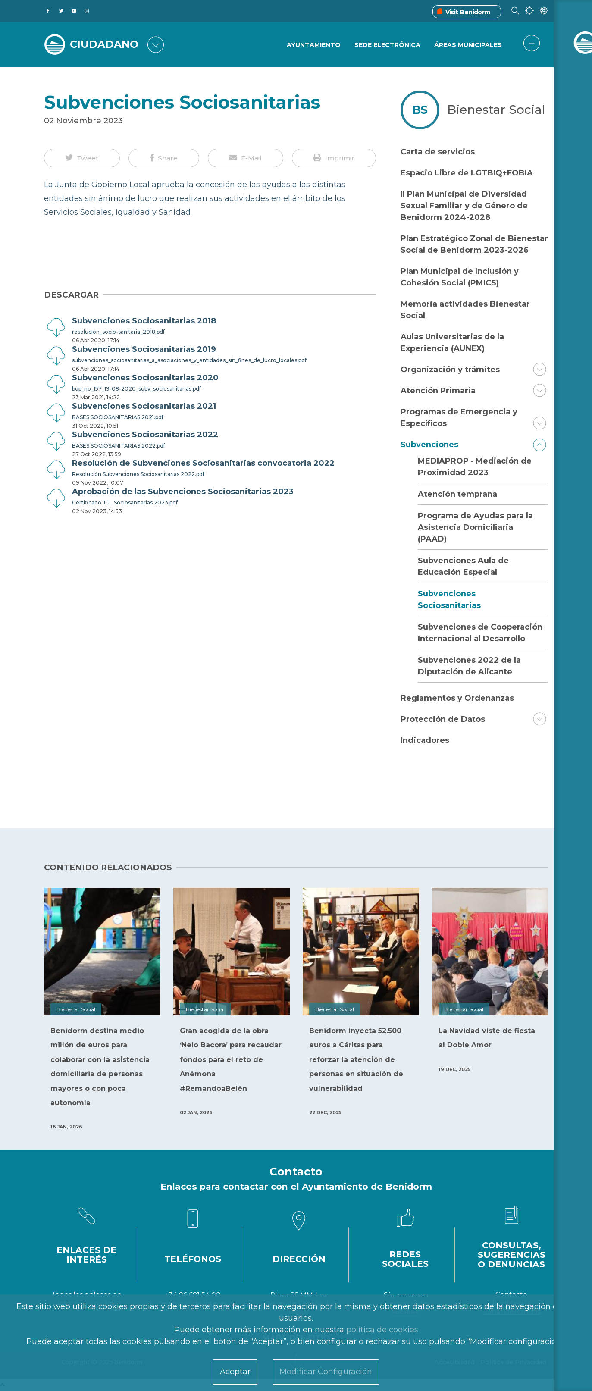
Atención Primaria (438, 390)
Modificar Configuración (325, 1371)
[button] (82, 158)
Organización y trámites (450, 369)
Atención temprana (457, 494)
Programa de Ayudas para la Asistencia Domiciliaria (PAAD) (475, 527)
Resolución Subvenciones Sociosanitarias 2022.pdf (138, 474)
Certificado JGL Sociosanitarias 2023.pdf (125, 502)
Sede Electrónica (387, 45)
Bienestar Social (496, 109)
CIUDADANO (105, 44)
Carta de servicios (438, 152)
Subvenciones (429, 444)
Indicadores (425, 740)
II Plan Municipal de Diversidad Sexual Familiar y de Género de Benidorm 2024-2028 (464, 205)
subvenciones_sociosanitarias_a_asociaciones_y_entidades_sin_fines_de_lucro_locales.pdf (189, 360)
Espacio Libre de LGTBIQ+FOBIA (467, 173)
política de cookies (382, 1330)
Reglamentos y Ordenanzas (457, 698)
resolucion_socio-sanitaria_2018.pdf (118, 332)
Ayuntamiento (313, 45)
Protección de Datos (443, 719)
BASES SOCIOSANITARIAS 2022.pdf (118, 445)
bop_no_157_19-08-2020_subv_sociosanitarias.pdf (136, 388)
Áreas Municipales (468, 45)
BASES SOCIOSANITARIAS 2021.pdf (117, 417)
